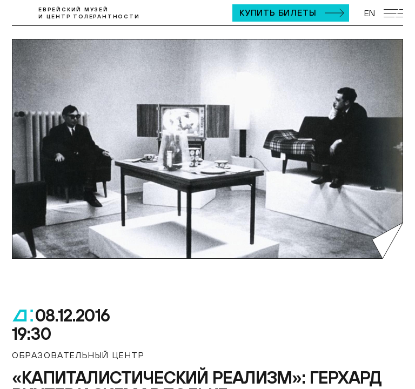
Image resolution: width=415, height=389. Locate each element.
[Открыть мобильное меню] (393, 13)
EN (369, 13)
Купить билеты (277, 12)
